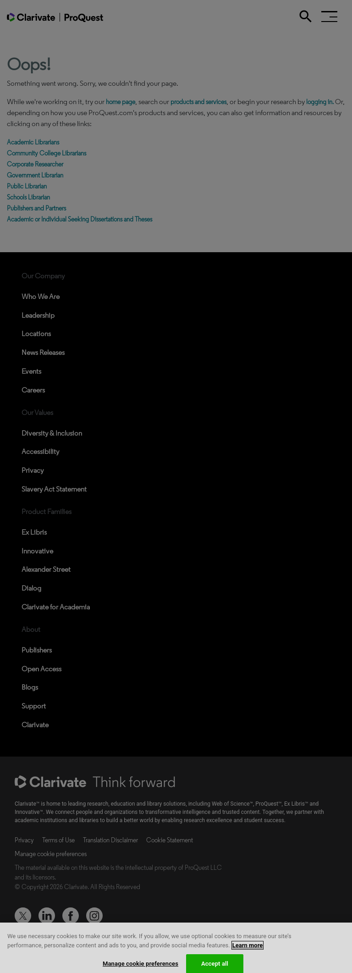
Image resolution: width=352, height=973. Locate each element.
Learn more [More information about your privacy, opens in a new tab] (247, 949)
